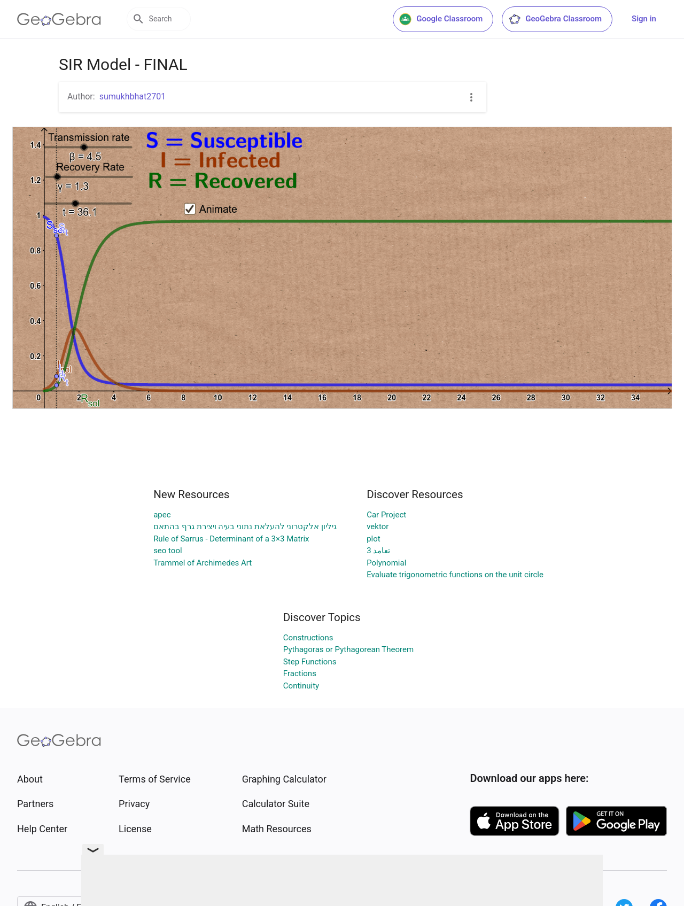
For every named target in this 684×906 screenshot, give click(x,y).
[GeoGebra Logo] (59, 19)
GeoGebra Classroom (555, 19)
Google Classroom (441, 19)
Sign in (644, 19)
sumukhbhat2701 (132, 96)
